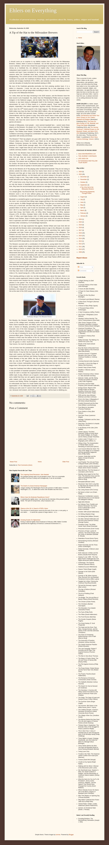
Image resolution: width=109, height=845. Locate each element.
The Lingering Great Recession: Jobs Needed (35, 474)
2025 (80, 174)
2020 (80, 222)
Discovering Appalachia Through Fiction (87, 192)
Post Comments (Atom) (25, 465)
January (83, 216)
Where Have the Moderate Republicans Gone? (35, 497)
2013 (80, 241)
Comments (82, 271)
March (82, 210)
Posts (80, 267)
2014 (80, 238)
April (81, 207)
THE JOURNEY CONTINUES (87, 156)
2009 (80, 252)
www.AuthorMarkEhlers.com (87, 154)
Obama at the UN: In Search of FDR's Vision (34, 508)
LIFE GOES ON (83, 158)
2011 (80, 246)
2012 (80, 244)
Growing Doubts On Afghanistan (30, 520)
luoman (58, 834)
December (83, 177)
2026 (80, 171)
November (83, 179)
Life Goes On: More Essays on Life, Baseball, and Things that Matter (87, 123)
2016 (80, 233)
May (81, 205)
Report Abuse (82, 258)
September (84, 185)
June (82, 202)
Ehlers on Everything (33, 10)
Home (40, 462)
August (82, 197)
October (83, 182)
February (83, 213)
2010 (80, 249)
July (81, 199)
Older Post (65, 462)
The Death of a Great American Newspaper (34, 486)
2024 (80, 219)
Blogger (71, 834)
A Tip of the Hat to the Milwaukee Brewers (87, 188)
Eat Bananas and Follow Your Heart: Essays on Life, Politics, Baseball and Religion (88, 117)
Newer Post (13, 462)
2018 (80, 227)
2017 (80, 230)
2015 (80, 235)
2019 (80, 225)
